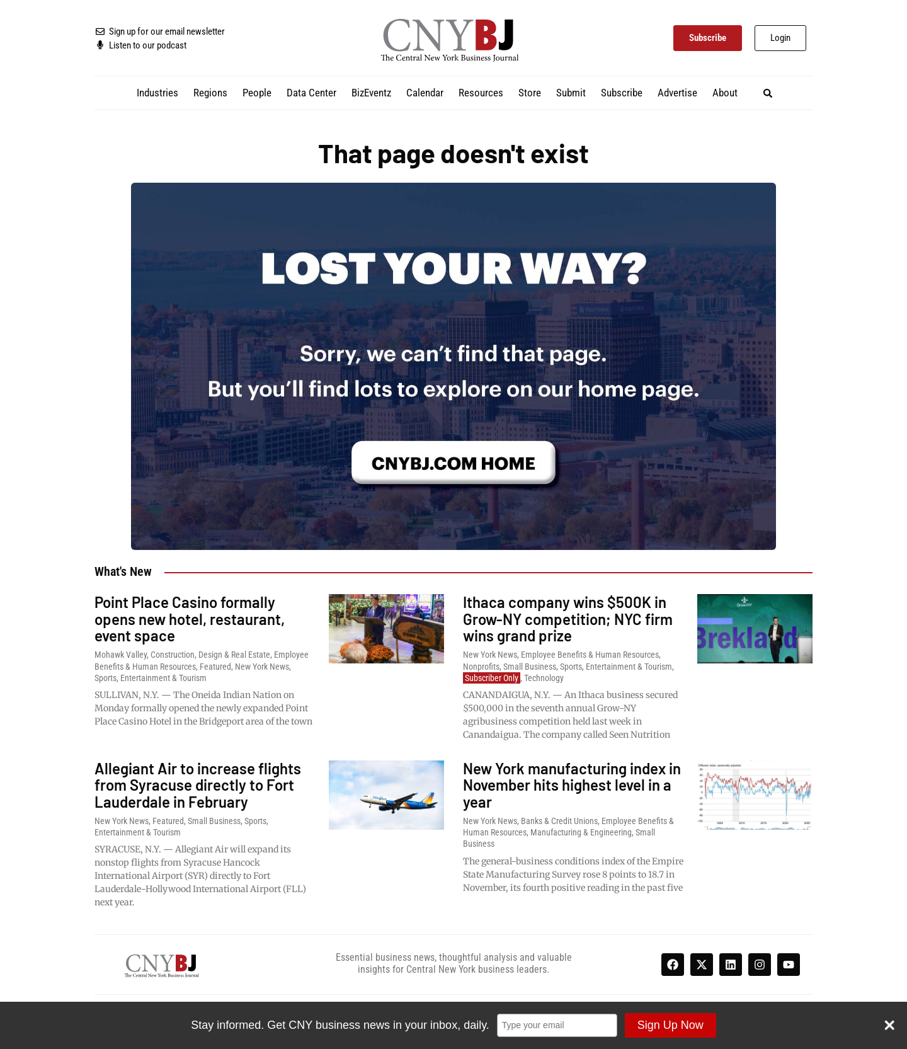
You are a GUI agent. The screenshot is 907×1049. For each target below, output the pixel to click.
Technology (544, 678)
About (725, 92)
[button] (768, 93)
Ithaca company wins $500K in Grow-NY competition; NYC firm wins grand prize (568, 619)
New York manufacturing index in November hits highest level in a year (572, 785)
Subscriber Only (491, 678)
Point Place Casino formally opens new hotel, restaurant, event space (189, 619)
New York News (262, 667)
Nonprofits (481, 667)
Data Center (311, 92)
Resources (481, 92)
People (256, 92)
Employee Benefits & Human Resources (590, 655)
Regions (210, 92)
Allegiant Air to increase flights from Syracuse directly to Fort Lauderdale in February (197, 785)
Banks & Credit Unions (559, 821)
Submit (571, 92)
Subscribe (621, 92)
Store (529, 92)
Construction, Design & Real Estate (210, 655)
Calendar (424, 92)
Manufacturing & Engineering (581, 832)
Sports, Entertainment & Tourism (150, 678)
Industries (157, 92)
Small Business (529, 667)
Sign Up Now (670, 1025)
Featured (215, 667)
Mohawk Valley (120, 655)
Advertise (677, 92)
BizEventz (371, 92)
